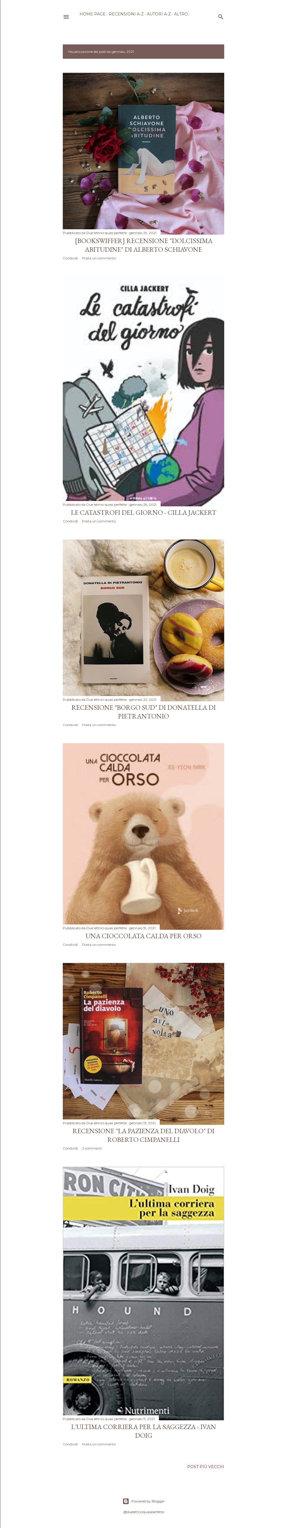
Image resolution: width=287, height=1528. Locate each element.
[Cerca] (220, 15)
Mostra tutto (204, 51)
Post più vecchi (205, 1466)
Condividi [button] (70, 258)
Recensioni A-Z (126, 14)
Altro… (182, 14)
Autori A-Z (159, 14)
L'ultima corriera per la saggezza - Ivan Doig (143, 1431)
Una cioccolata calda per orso (144, 935)
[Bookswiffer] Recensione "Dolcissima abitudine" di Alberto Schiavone (143, 245)
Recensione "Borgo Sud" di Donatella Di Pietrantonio (143, 711)
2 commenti (92, 1148)
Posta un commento (99, 258)
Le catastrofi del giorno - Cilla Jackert (143, 512)
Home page (93, 14)
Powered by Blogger (143, 1501)
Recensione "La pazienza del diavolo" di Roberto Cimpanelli (143, 1135)
